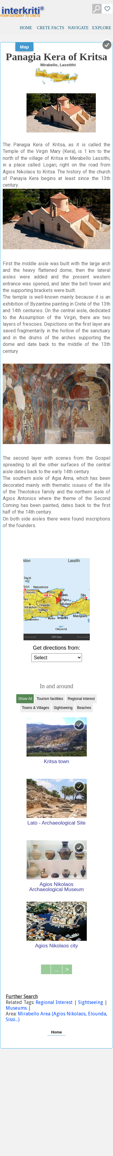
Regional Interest (55, 1002)
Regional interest (81, 699)
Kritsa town (56, 761)
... (56, 969)
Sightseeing (63, 708)
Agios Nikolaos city (56, 945)
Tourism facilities (49, 699)
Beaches (84, 708)
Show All (25, 699)
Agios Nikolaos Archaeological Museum (56, 886)
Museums (17, 1008)
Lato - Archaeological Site (56, 822)
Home (56, 1032)
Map (24, 46)
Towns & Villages (35, 708)
